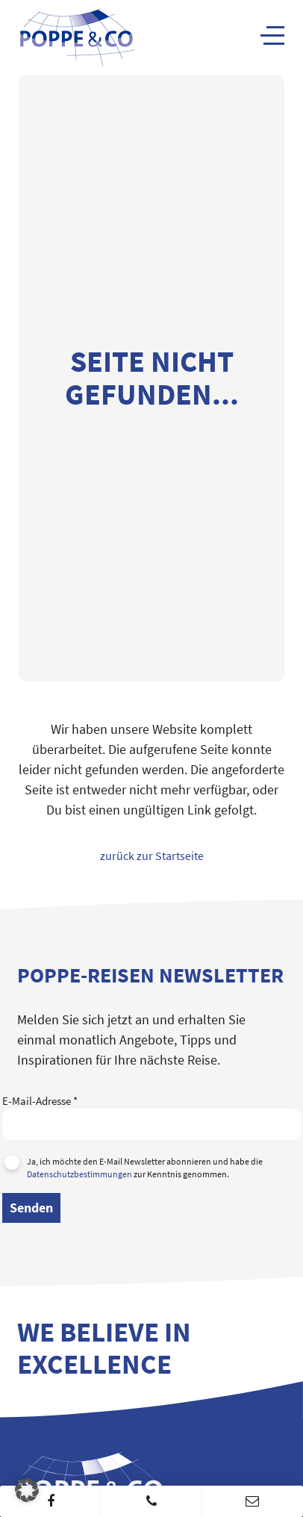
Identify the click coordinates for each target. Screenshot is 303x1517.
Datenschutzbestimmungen (79, 1174)
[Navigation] (272, 35)
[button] (27, 1490)
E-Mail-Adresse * (151, 1112)
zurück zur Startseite (152, 855)
